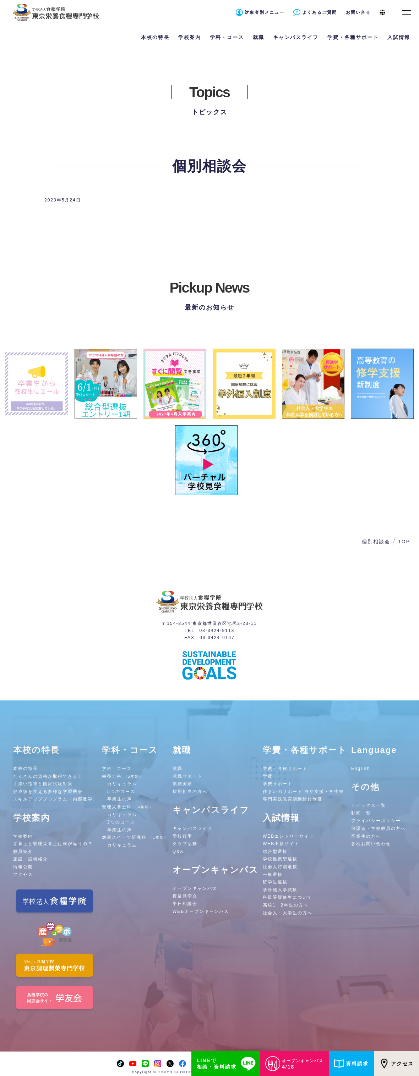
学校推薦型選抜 (280, 858)
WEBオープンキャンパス (201, 911)
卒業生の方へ (366, 836)
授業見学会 (185, 896)
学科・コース (117, 768)
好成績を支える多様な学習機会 (48, 791)
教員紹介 (23, 851)
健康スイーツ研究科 (135, 837)
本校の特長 (25, 768)
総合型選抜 (275, 851)
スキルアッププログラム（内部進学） (55, 799)
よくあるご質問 (319, 12)
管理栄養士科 (127, 806)
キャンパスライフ (192, 828)
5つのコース (121, 791)
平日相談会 (185, 903)
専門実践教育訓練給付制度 (292, 799)
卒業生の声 (119, 799)
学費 (268, 776)
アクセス (396, 1064)
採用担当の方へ (190, 791)
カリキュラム (122, 783)
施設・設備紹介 (30, 858)
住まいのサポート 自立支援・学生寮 (303, 791)
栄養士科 (122, 776)
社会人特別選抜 (280, 866)
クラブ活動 (185, 843)
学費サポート (278, 783)
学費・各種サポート (285, 768)
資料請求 (351, 1064)
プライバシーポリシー (376, 820)
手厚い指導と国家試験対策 (43, 783)
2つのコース (121, 822)
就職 (178, 768)
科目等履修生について (287, 897)
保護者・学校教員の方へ (378, 828)
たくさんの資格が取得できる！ (48, 776)
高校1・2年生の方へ (286, 905)
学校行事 (182, 836)
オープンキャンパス (195, 888)
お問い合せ (358, 12)
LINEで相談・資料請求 (227, 1064)
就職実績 (182, 783)
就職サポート (187, 776)
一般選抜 (273, 874)
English (360, 768)
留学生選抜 (275, 882)
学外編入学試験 (280, 889)
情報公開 (23, 866)
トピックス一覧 (368, 805)
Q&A (178, 851)
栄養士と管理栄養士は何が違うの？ (53, 843)
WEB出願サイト (281, 843)
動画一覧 (361, 813)
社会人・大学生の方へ (287, 912)
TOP (404, 541)
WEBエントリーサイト (288, 836)
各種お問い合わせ (371, 843)
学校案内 (23, 836)
